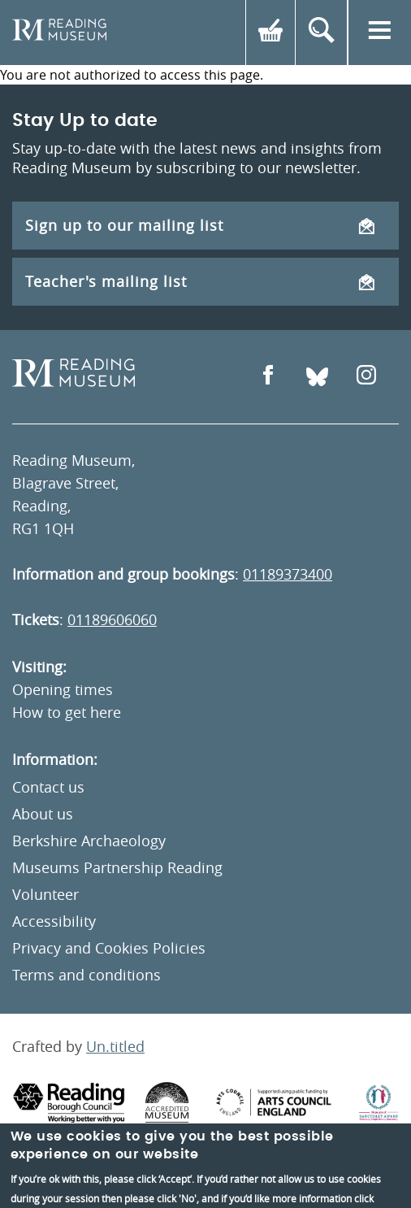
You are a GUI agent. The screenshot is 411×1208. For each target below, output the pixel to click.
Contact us (48, 787)
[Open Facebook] (268, 376)
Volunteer (45, 894)
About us (42, 813)
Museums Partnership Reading (117, 867)
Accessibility (54, 921)
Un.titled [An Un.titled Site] (115, 1046)
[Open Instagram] (366, 376)
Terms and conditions (86, 974)
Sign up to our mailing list (199, 225)
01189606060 (112, 619)
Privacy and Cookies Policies (109, 948)
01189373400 (287, 574)
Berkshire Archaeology (89, 840)
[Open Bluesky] (317, 376)
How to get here (66, 712)
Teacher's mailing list (199, 281)
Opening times (62, 689)
